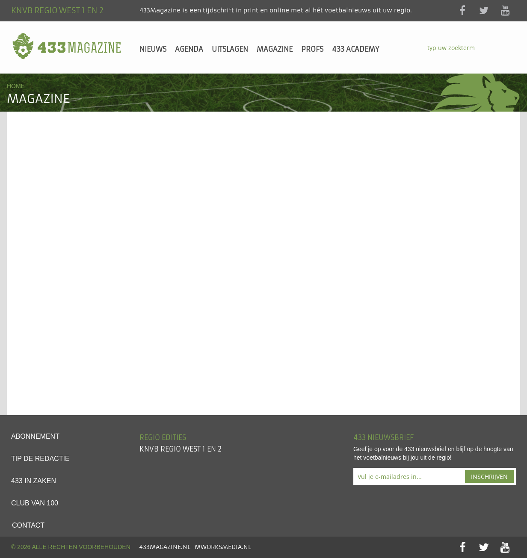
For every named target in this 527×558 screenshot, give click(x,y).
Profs (312, 49)
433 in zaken (33, 480)
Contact (28, 525)
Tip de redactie (40, 458)
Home (16, 86)
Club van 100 (34, 503)
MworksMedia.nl (223, 547)
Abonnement (35, 436)
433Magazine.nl (164, 547)
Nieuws (152, 49)
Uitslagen (230, 49)
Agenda (189, 49)
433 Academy (355, 49)
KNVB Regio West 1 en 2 (180, 449)
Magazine (275, 49)
